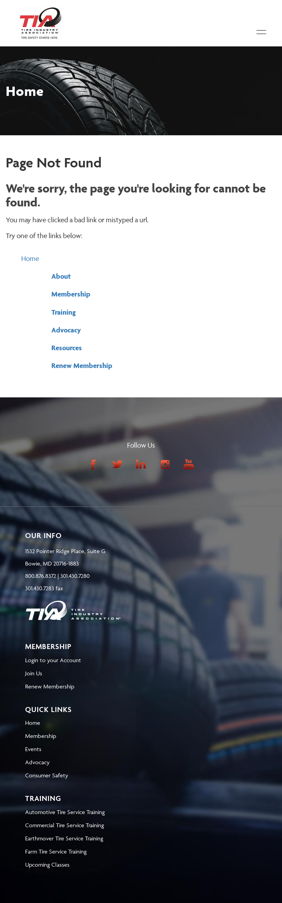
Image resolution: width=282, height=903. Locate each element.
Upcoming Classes (47, 864)
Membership (70, 294)
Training (63, 312)
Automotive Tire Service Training (65, 812)
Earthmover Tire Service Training (64, 838)
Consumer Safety (46, 775)
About (61, 276)
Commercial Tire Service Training (64, 825)
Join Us (33, 673)
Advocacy (66, 329)
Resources (66, 347)
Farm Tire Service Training (56, 851)
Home (30, 258)
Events (33, 749)
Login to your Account (53, 660)
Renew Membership (81, 365)
